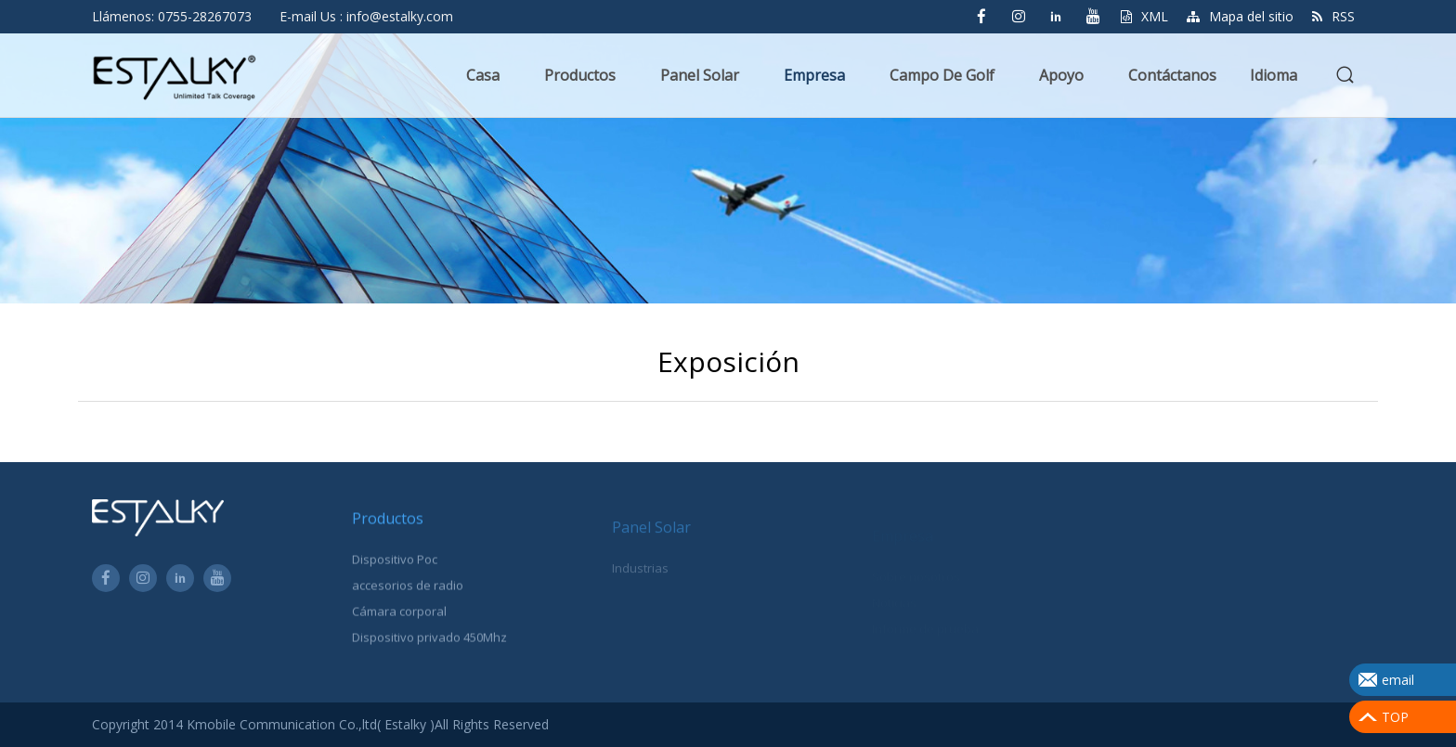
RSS (1333, 16)
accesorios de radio (407, 590)
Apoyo (1061, 75)
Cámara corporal (399, 616)
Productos (580, 75)
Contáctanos (1172, 75)
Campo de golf (942, 75)
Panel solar (699, 75)
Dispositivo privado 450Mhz (429, 642)
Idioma (1273, 75)
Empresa (814, 75)
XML (1144, 16)
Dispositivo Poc (394, 564)
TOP (1395, 717)
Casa (483, 75)
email (1398, 680)
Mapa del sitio (1240, 16)
